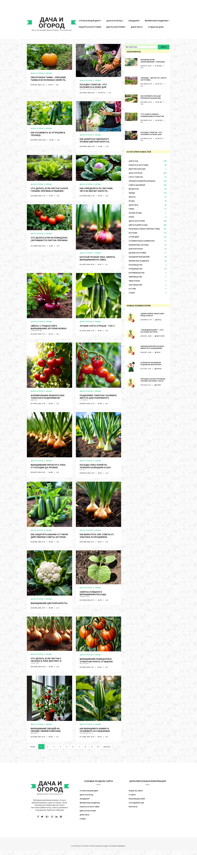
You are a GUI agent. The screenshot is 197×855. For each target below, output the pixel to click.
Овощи (49, 73)
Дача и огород (114, 21)
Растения (133, 233)
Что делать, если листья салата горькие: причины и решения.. (46, 191)
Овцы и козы (134, 281)
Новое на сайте (136, 795)
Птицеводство (135, 269)
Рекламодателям (137, 803)
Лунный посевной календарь (142, 181)
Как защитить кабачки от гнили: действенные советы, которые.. (47, 538)
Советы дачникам (137, 185)
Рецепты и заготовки (90, 27)
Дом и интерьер (136, 249)
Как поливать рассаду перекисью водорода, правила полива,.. (151, 98)
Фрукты (132, 197)
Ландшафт (134, 21)
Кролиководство (136, 273)
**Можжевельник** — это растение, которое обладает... (152, 332)
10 (98, 751)
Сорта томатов (136, 177)
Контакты (133, 811)
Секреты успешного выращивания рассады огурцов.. (93, 596)
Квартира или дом (137, 169)
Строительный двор (90, 21)
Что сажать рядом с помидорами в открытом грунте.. (152, 116)
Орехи (131, 217)
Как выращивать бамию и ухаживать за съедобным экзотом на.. (95, 735)
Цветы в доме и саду (138, 225)
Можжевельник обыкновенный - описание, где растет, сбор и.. (153, 62)
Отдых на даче (156, 27)
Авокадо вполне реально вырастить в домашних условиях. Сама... (152, 348)
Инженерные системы (139, 245)
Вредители (134, 189)
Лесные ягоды (135, 213)
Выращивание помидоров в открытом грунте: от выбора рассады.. (96, 666)
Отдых (132, 293)
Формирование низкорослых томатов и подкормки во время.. (48, 399)
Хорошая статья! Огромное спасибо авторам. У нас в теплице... (153, 381)
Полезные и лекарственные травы (144, 229)
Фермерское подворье (157, 21)
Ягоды (132, 201)
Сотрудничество (136, 807)
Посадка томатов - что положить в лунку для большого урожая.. (93, 87)
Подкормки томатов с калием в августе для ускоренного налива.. (98, 399)
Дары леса (137, 27)
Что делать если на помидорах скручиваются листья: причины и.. (49, 241)
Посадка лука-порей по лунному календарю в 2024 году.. (95, 468)
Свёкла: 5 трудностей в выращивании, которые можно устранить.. (49, 329)
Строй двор (134, 237)
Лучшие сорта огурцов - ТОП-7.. (98, 326)
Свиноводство (135, 277)
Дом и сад (133, 161)
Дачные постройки (137, 253)
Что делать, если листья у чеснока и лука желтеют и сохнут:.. (46, 665)
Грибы (131, 209)
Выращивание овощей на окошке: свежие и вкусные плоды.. (46, 735)
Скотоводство (135, 285)
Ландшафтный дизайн (139, 257)
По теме (132, 289)
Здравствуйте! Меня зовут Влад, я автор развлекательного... (153, 316)
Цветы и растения (116, 27)
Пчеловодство (135, 265)
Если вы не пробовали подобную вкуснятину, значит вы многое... (151, 365)
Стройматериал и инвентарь (142, 241)
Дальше (106, 751)
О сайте (132, 799)
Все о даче (104, 850)
